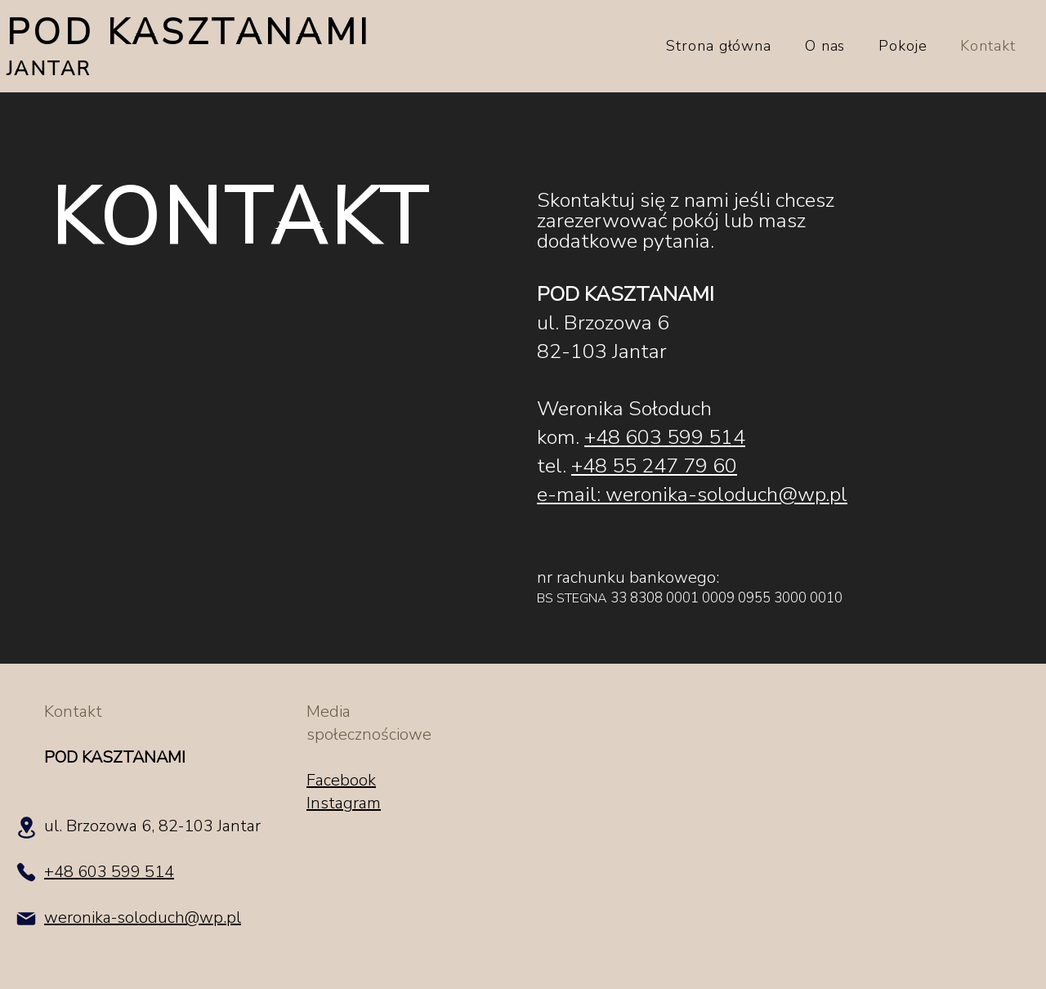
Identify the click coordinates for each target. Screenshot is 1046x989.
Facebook (341, 780)
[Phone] (26, 872)
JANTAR (49, 69)
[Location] (26, 827)
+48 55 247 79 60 (654, 466)
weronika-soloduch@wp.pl (142, 917)
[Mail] (26, 918)
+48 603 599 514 (664, 437)
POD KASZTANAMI (189, 32)
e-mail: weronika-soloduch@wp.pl (692, 494)
